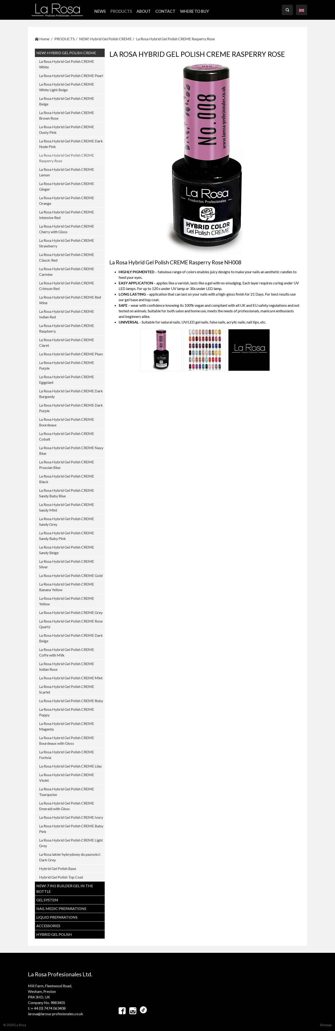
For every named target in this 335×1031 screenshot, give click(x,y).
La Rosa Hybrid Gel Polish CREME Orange (66, 200)
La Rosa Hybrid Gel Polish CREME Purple (66, 365)
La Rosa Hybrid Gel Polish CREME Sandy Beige (66, 550)
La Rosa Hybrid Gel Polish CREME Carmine (66, 271)
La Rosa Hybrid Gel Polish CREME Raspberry (66, 328)
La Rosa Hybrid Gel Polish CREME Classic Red (66, 257)
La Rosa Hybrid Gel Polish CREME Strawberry (66, 243)
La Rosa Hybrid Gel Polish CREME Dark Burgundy (71, 394)
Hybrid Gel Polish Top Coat (61, 877)
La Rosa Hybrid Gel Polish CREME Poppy (66, 712)
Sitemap (326, 1025)
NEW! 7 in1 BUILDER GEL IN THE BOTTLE (64, 888)
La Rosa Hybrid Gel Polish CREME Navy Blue (71, 450)
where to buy (194, 11)
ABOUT (144, 11)
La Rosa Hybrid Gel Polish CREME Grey (71, 612)
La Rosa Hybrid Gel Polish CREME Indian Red (66, 314)
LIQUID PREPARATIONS (56, 917)
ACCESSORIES (48, 925)
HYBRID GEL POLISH (54, 934)
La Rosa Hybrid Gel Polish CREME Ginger (66, 186)
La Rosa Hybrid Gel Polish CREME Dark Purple (71, 408)
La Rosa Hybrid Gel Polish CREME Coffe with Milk (66, 652)
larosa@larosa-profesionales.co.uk (55, 1013)
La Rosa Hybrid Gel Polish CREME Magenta (66, 726)
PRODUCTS (121, 11)
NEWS (100, 11)
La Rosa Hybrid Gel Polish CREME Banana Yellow (66, 587)
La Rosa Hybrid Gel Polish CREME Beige (66, 101)
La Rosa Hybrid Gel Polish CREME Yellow (66, 601)
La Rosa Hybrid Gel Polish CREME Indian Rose (66, 666)
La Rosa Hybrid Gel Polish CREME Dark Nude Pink (71, 144)
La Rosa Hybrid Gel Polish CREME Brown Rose (66, 115)
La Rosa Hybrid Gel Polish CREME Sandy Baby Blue (66, 493)
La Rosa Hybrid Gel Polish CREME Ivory (71, 817)
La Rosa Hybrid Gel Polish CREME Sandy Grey (66, 521)
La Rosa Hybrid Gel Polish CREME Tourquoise (66, 792)
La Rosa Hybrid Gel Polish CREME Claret (66, 342)
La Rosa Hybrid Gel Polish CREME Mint (71, 678)
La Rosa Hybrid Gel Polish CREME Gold (71, 575)
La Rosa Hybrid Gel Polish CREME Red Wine (70, 300)
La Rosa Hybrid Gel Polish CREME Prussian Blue (66, 465)
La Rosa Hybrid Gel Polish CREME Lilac (70, 766)
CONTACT (165, 11)
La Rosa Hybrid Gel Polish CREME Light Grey (71, 843)
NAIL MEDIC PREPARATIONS (61, 908)
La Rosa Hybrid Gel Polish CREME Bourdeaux (66, 422)
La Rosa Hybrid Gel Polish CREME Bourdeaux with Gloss (66, 740)
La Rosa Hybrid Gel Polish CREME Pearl (71, 75)
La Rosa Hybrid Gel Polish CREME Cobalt (66, 436)
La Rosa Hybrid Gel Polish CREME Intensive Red (66, 215)
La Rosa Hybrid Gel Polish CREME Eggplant (66, 379)
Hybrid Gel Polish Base (57, 868)
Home (42, 39)
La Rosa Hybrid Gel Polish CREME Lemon (66, 172)
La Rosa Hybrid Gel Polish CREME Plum (71, 354)
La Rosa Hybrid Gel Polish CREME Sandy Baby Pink (66, 536)
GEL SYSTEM (47, 900)
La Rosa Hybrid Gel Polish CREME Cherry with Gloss (66, 229)
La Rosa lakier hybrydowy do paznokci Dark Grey (69, 857)
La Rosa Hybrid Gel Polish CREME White (66, 64)
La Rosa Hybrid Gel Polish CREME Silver (66, 564)
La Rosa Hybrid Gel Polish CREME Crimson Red (66, 286)
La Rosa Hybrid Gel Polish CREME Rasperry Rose (175, 39)
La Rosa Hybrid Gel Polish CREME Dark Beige (71, 638)
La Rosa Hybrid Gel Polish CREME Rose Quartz (71, 624)
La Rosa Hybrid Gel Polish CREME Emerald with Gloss (66, 806)
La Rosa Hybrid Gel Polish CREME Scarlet (66, 689)
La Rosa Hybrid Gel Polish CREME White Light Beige (66, 87)
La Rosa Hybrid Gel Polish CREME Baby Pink (71, 829)
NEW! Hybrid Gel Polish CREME (105, 39)
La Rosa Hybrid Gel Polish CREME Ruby (71, 700)
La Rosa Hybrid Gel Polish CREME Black (66, 479)
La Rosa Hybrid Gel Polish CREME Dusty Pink (66, 130)
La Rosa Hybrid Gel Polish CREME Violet (66, 777)
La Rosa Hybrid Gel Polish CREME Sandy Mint (66, 507)
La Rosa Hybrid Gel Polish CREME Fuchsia (66, 755)
